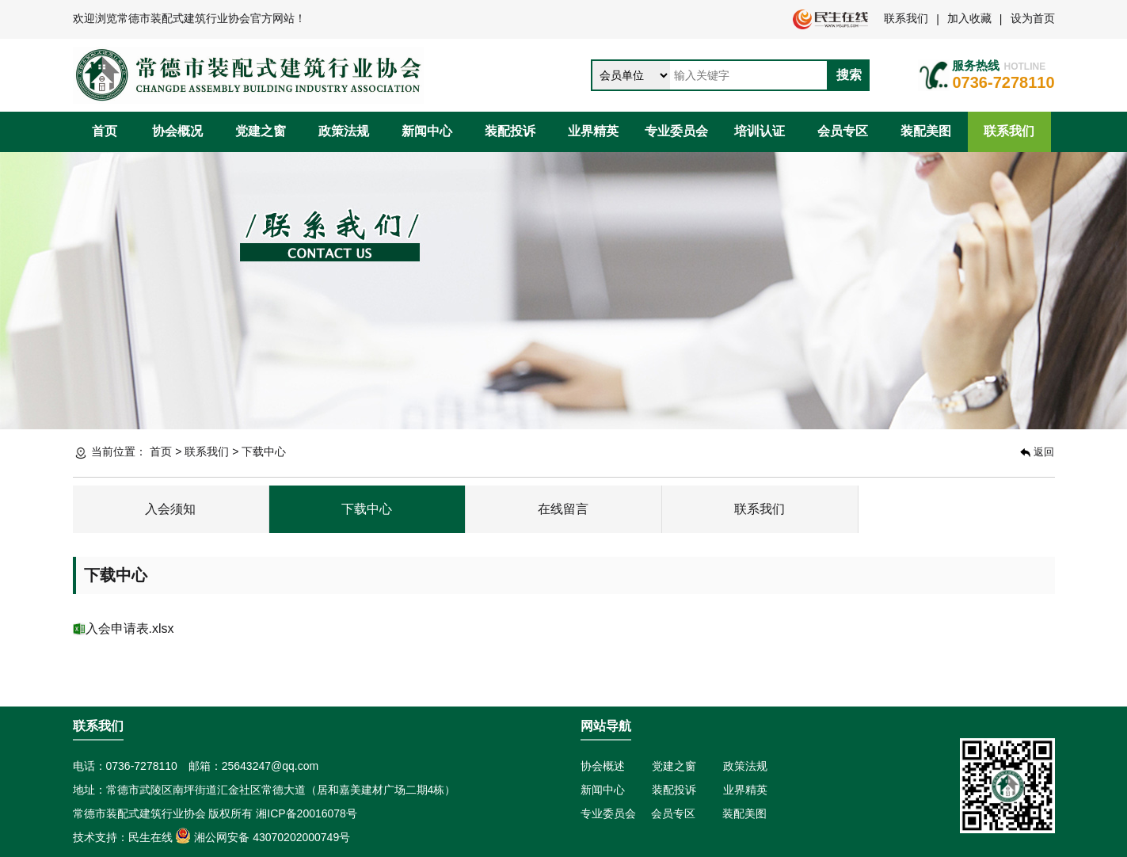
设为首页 (1033, 18)
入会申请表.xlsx (130, 628)
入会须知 (170, 509)
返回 (1037, 452)
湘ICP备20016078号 (306, 813)
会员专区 (842, 131)
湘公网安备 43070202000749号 (262, 837)
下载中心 (366, 509)
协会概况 (177, 131)
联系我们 (906, 18)
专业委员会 (676, 131)
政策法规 (343, 131)
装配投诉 (510, 131)
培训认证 (759, 131)
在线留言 (563, 509)
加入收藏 (969, 18)
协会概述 (603, 766)
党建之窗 (260, 131)
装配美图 (925, 131)
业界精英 (593, 131)
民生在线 (150, 837)
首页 (104, 131)
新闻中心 (427, 131)
